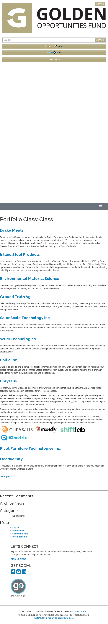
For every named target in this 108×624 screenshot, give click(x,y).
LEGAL (38, 618)
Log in (15, 527)
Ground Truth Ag (15, 296)
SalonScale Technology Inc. (25, 317)
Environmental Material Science (29, 278)
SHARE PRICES (54, 60)
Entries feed (18, 530)
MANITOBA (80, 611)
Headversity (11, 459)
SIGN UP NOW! (18, 559)
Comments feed (20, 533)
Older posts (6, 476)
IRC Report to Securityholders (58, 618)
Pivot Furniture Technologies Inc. (30, 448)
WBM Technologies (18, 339)
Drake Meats (11, 230)
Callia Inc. (9, 360)
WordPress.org (20, 537)
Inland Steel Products (20, 254)
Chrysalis (8, 381)
